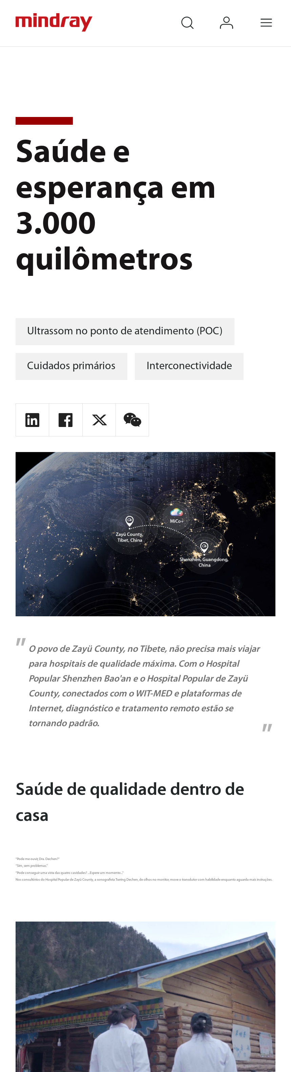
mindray (55, 22)
